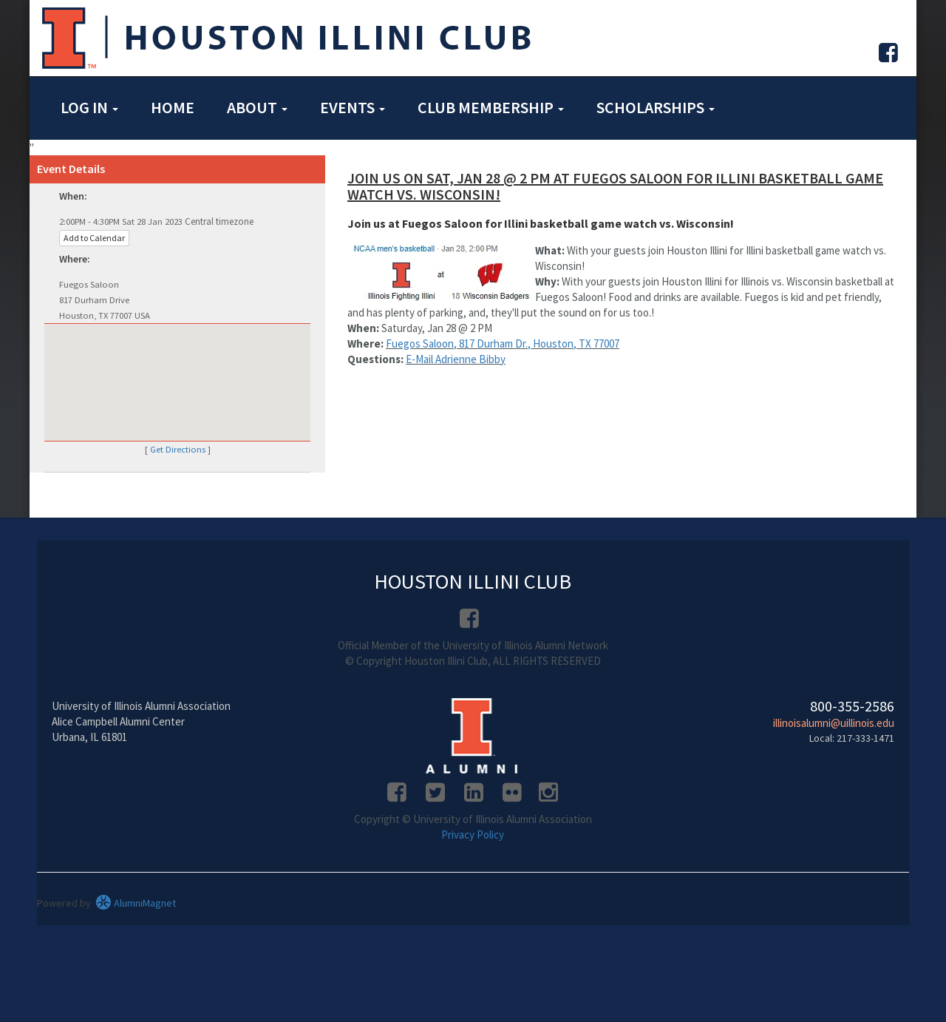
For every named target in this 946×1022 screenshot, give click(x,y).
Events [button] (352, 107)
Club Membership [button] (491, 107)
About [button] (257, 107)
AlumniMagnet (135, 903)
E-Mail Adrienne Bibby (456, 359)
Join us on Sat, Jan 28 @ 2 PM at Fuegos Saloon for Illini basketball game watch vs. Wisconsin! (615, 186)
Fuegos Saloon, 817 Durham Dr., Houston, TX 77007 (502, 343)
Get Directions (177, 449)
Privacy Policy (472, 835)
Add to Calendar (94, 237)
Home (172, 107)
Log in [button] (89, 107)
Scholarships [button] (655, 107)
